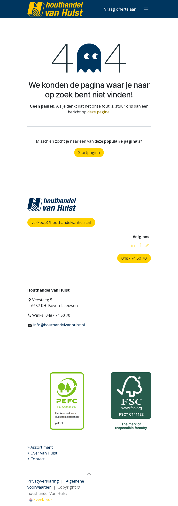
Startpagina (89, 152)
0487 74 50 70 (134, 258)
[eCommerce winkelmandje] (120, 9)
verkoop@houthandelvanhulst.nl (61, 222)
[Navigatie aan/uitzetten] (146, 9)
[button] (89, 474)
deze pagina (98, 112)
